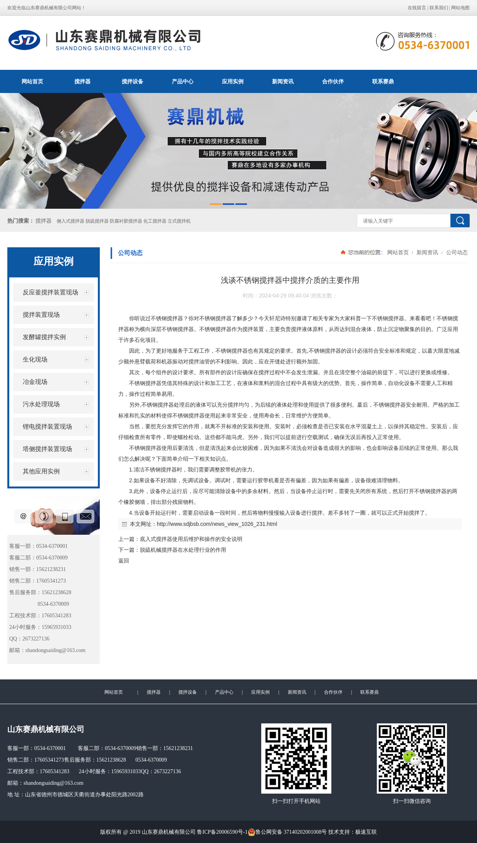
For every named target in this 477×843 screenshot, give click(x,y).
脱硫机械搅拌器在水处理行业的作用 (183, 550)
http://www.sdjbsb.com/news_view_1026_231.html (217, 524)
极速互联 (366, 832)
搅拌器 (82, 81)
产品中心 (182, 81)
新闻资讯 (283, 81)
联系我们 (439, 7)
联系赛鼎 (383, 81)
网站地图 (460, 7)
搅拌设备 (132, 81)
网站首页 (32, 81)
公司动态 (456, 252)
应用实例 (233, 81)
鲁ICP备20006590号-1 (222, 832)
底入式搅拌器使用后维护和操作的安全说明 (191, 539)
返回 (123, 560)
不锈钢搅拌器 (167, 318)
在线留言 (417, 7)
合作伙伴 (333, 81)
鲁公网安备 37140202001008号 (287, 832)
